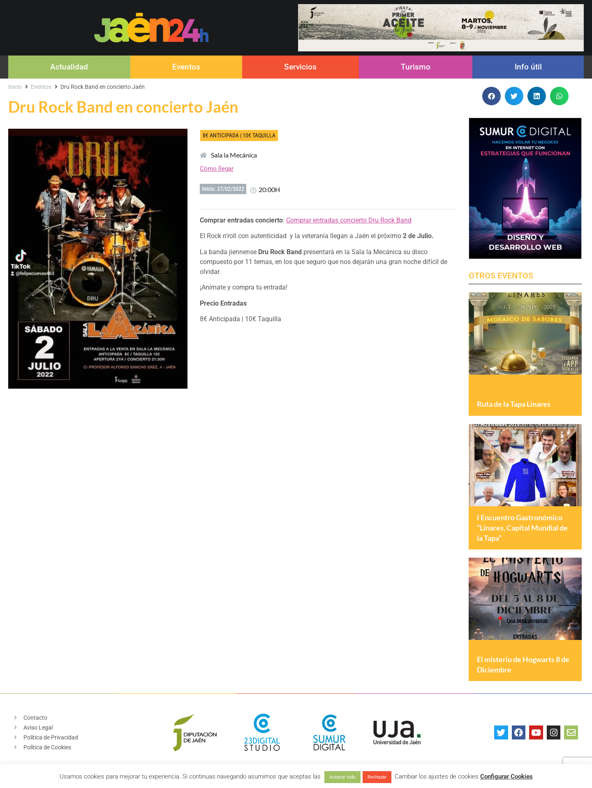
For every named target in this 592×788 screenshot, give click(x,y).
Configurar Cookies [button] (506, 776)
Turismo (415, 67)
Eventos (186, 67)
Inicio (15, 86)
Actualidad (69, 67)
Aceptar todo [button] (342, 777)
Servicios (300, 67)
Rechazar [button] (377, 777)
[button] (491, 96)
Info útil (528, 67)
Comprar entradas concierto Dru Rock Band (349, 220)
